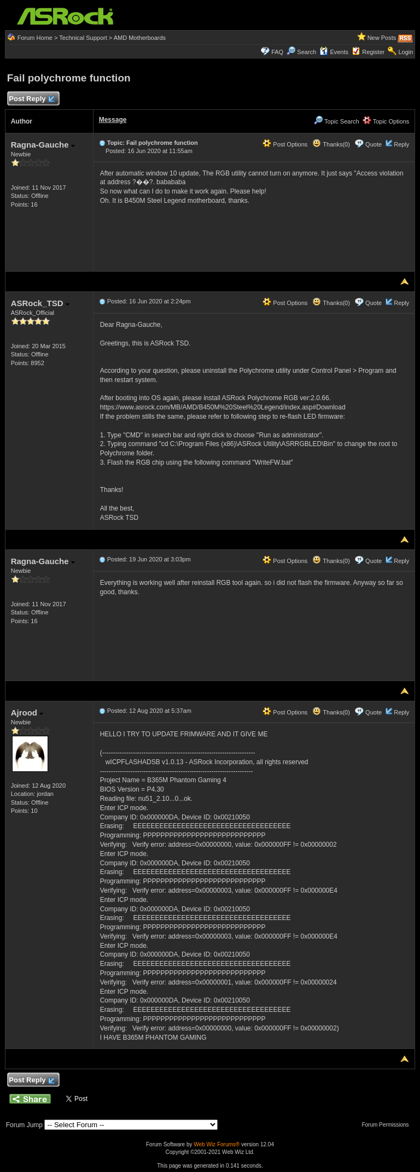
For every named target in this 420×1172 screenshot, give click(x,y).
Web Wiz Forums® (217, 1144)
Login (405, 52)
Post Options (284, 144)
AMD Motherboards (140, 37)
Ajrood (27, 712)
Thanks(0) (330, 144)
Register (373, 52)
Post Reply (31, 99)
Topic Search (336, 121)
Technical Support (83, 37)
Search (306, 52)
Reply (401, 144)
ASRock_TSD (40, 303)
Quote (373, 144)
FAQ (277, 52)
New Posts (382, 37)
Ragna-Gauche (43, 144)
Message (113, 120)
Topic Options (386, 121)
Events (333, 52)
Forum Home (35, 37)
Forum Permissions (387, 1125)
